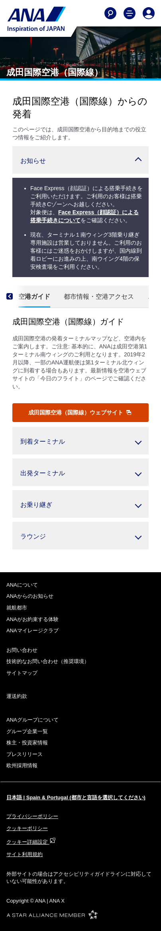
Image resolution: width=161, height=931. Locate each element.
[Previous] (16, 297)
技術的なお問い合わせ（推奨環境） (47, 661)
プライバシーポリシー (32, 816)
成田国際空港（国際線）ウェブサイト (79, 412)
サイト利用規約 (24, 854)
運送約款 (16, 696)
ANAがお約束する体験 (32, 619)
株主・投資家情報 (27, 743)
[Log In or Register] (149, 13)
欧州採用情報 (21, 765)
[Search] (110, 13)
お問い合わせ (21, 650)
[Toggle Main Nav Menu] (129, 13)
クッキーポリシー (27, 828)
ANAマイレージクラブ (32, 630)
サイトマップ (21, 673)
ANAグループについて (32, 720)
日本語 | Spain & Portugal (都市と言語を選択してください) (75, 797)
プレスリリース (24, 754)
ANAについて (22, 585)
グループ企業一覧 (27, 731)
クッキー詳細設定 (31, 842)
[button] (80, 160)
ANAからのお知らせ (29, 596)
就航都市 (16, 608)
